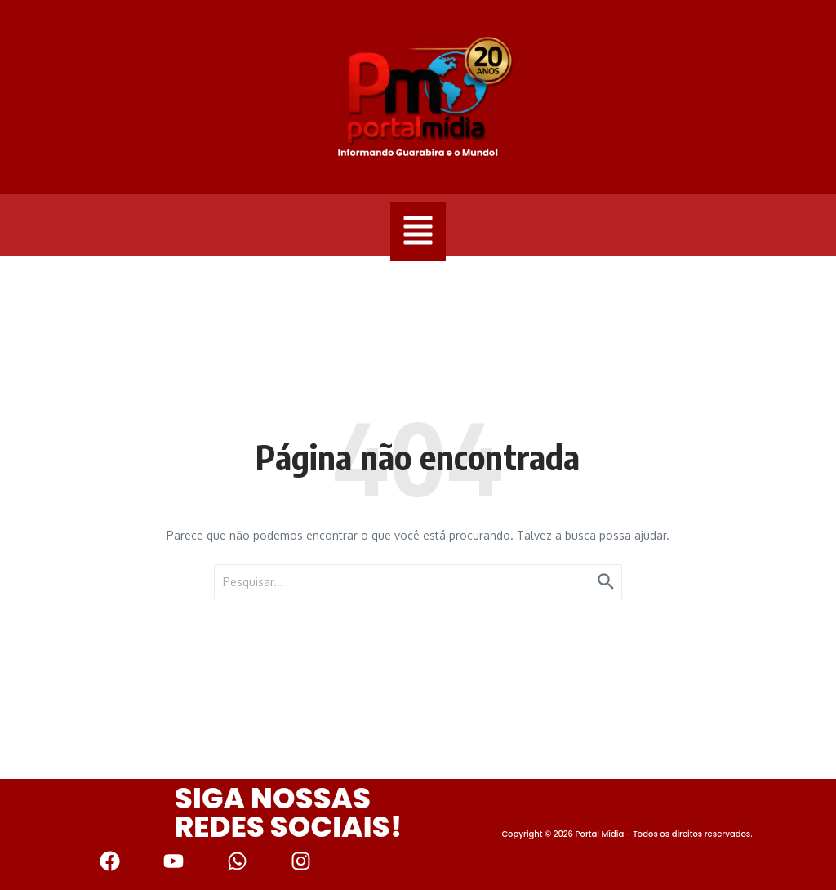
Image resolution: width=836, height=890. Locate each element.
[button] (418, 231)
